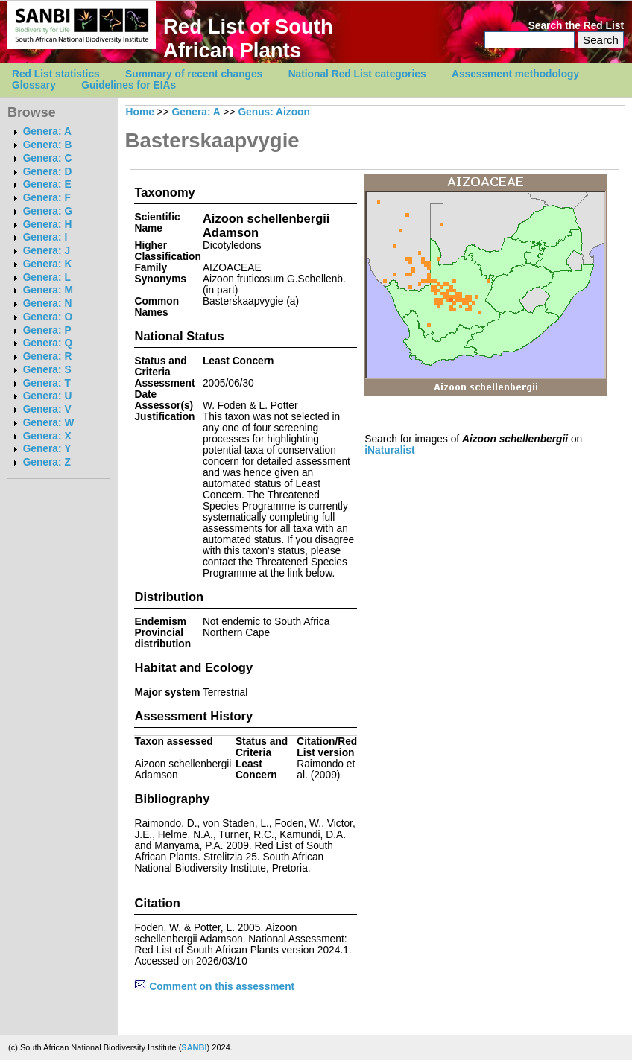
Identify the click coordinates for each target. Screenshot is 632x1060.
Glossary (34, 85)
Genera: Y (47, 448)
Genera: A (47, 131)
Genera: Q (47, 343)
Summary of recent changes (193, 74)
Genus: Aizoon (274, 112)
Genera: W (49, 422)
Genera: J (46, 250)
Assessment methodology (515, 74)
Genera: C (47, 158)
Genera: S (47, 369)
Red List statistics (56, 74)
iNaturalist (389, 450)
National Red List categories (357, 74)
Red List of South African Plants (248, 38)
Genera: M (48, 290)
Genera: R (47, 356)
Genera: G (47, 211)
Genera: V (47, 409)
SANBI (193, 1047)
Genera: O (47, 317)
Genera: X (47, 436)
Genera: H (47, 224)
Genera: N (47, 303)
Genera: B (47, 144)
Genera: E (47, 184)
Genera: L (47, 277)
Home (140, 112)
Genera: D (47, 171)
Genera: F (47, 197)
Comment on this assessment (214, 986)
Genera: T (47, 383)
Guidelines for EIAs (128, 85)
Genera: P (47, 330)
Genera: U (47, 396)
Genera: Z (47, 462)
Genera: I (45, 237)
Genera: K (47, 264)
